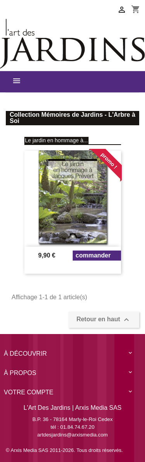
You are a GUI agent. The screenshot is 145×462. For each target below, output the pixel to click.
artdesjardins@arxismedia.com (72, 435)
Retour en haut (104, 319)
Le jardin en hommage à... (56, 140)
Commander (93, 255)
